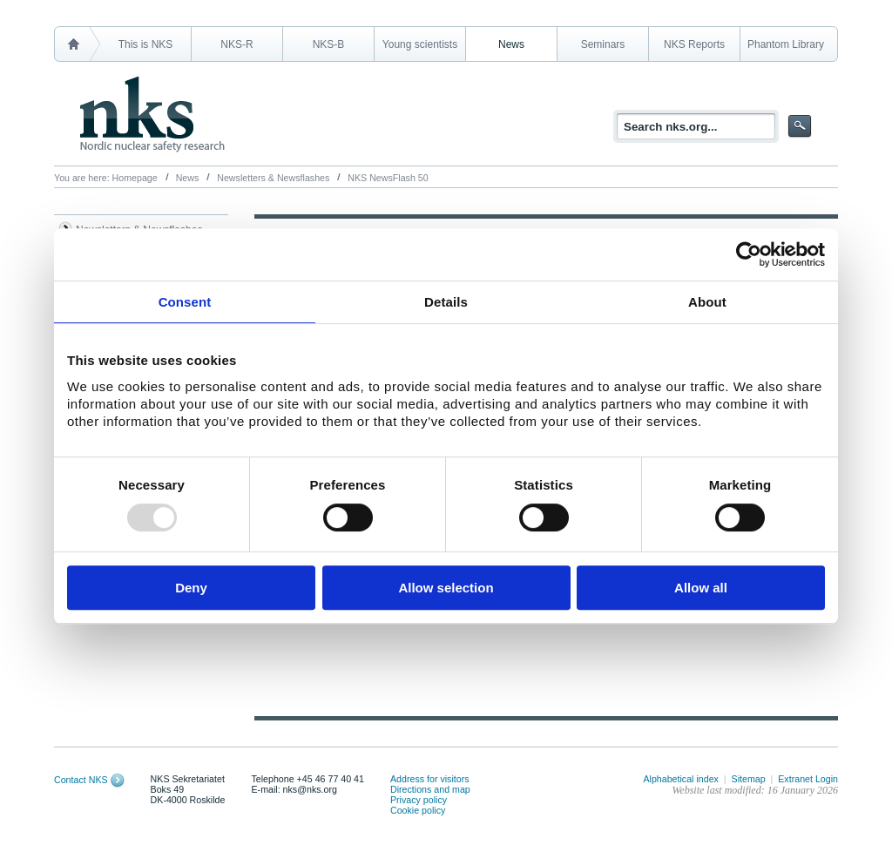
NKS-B (329, 44)
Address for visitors (430, 779)
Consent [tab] (185, 301)
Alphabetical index (681, 779)
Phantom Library (785, 44)
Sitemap (749, 779)
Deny (191, 587)
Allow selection (445, 587)
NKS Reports (694, 44)
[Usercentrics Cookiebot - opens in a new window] (748, 254)
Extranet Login (808, 779)
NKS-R (236, 44)
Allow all (700, 587)
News (511, 44)
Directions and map (430, 789)
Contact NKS (81, 779)
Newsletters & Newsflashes (273, 177)
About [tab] (707, 301)
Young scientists (419, 44)
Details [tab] (446, 301)
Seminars (603, 44)
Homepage (135, 177)
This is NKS (145, 44)
